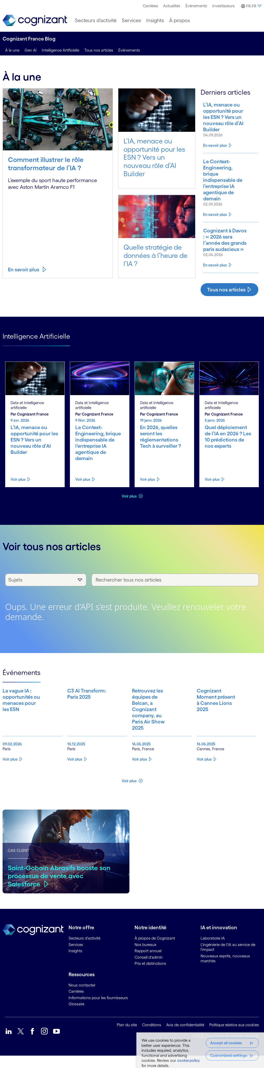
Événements (196, 6)
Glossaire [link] (76, 1016)
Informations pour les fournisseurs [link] (98, 1010)
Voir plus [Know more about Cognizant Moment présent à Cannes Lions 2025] (204, 771)
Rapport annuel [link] (148, 963)
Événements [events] (129, 50)
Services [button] (131, 20)
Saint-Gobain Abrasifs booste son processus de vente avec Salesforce (59, 888)
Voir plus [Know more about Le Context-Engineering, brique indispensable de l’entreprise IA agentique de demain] (82, 492)
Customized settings (228, 1055)
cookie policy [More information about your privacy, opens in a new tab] (188, 1060)
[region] (200, 1050)
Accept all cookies (226, 1043)
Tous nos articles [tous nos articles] (98, 50)
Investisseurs (223, 6)
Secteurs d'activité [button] (96, 20)
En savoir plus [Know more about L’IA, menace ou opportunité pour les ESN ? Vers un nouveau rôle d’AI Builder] (215, 151)
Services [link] (76, 957)
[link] (35, 20)
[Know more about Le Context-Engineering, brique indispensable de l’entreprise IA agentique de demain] (221, 186)
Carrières (150, 6)
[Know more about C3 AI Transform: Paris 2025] (82, 721)
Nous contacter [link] (82, 997)
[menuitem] (150, 6)
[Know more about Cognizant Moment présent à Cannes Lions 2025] (212, 721)
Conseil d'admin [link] (149, 969)
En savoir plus (23, 269)
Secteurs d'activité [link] (84, 950)
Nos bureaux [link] (145, 957)
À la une (12, 50)
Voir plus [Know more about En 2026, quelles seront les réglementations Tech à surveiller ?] (147, 492)
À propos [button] (179, 20)
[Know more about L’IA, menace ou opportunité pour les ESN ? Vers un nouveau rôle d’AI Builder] (221, 120)
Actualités (171, 6)
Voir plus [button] (129, 508)
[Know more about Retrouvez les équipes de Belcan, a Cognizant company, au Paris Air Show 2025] (147, 721)
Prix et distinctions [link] (150, 976)
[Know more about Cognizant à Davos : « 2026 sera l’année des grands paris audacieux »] (221, 249)
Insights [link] (75, 963)
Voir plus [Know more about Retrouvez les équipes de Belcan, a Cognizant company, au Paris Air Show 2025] (139, 771)
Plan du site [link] (127, 1037)
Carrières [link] (76, 1003)
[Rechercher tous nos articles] (175, 592)
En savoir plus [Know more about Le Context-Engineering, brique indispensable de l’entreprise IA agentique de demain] (215, 220)
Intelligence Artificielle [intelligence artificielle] (60, 50)
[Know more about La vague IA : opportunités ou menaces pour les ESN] (17, 721)
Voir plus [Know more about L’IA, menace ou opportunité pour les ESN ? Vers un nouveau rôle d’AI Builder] (18, 492)
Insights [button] (155, 20)
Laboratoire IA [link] (213, 950)
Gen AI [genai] (30, 50)
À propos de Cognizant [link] (155, 950)
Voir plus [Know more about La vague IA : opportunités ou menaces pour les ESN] (10, 771)
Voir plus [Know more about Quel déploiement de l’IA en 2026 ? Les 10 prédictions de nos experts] (212, 492)
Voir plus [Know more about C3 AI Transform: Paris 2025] (74, 771)
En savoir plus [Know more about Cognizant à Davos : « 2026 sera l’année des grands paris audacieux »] (215, 277)
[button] (250, 6)
